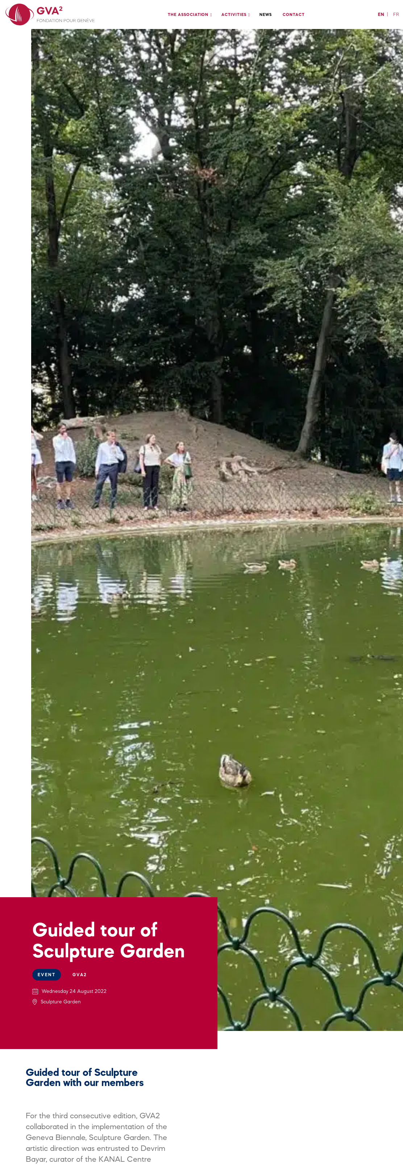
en (381, 14)
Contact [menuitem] (294, 15)
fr (396, 14)
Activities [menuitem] (233, 15)
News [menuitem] (265, 15)
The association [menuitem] (188, 15)
